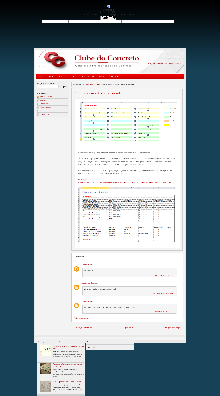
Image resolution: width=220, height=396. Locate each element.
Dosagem (43, 100)
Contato (102, 76)
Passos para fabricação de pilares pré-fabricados (98, 92)
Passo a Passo (44, 103)
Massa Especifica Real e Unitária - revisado (67, 382)
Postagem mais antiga (172, 328)
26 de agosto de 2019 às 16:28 (163, 275)
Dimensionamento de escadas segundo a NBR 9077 (68, 347)
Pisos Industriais (45, 107)
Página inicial (128, 328)
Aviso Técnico (114, 76)
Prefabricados (44, 114)
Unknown (85, 265)
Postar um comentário (81, 318)
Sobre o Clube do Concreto (57, 76)
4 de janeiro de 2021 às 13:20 (164, 311)
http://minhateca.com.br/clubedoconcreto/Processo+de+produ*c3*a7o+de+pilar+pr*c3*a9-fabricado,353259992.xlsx (124, 182)
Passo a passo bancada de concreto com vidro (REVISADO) (68, 365)
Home (85, 84)
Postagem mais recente (84, 328)
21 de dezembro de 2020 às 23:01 (162, 293)
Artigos (40, 76)
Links (73, 76)
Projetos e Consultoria (87, 76)
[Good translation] (104, 18)
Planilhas (43, 111)
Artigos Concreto (46, 96)
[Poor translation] (112, 18)
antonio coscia (87, 283)
